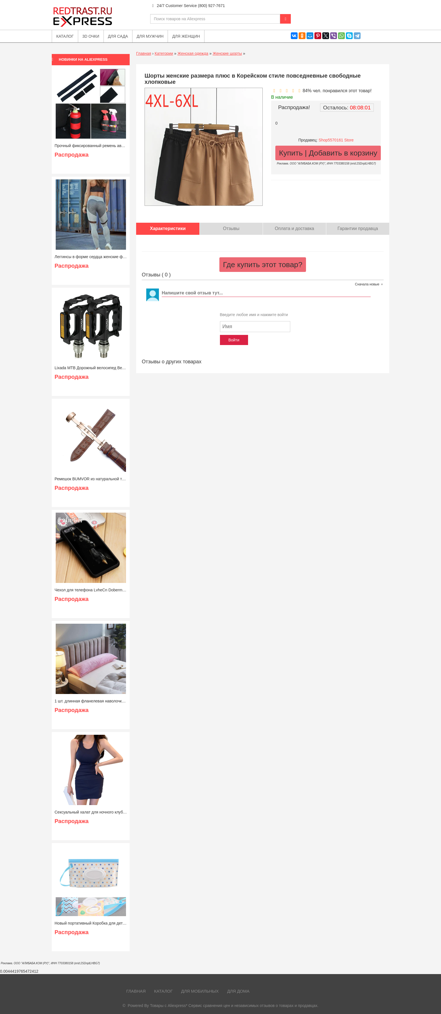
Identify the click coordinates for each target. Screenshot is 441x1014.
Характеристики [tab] (168, 228)
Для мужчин (150, 36)
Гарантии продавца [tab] (358, 228)
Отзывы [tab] (231, 228)
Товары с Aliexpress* (168, 1005)
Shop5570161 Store (336, 140)
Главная (143, 53)
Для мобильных (200, 991)
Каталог (163, 991)
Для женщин (186, 36)
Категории (164, 53)
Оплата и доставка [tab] (294, 228)
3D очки (90, 36)
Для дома (238, 991)
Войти (233, 340)
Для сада (118, 36)
